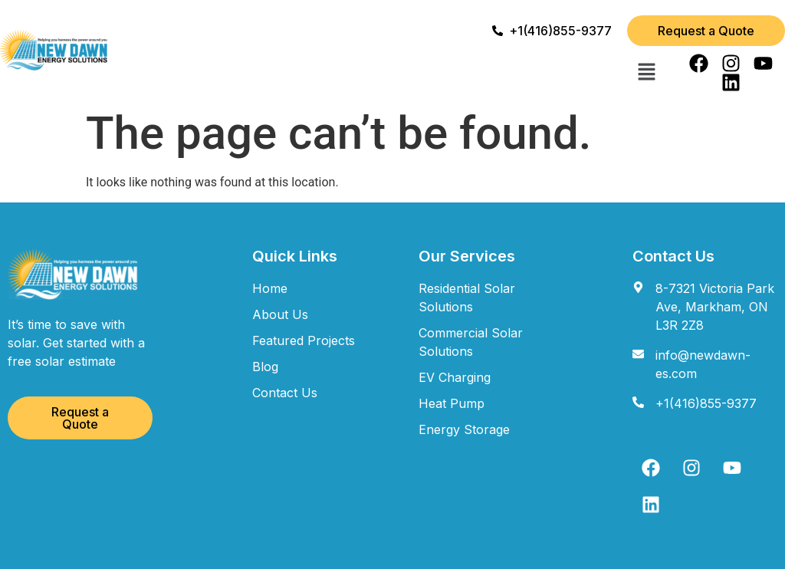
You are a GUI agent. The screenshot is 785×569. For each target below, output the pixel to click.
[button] (646, 73)
